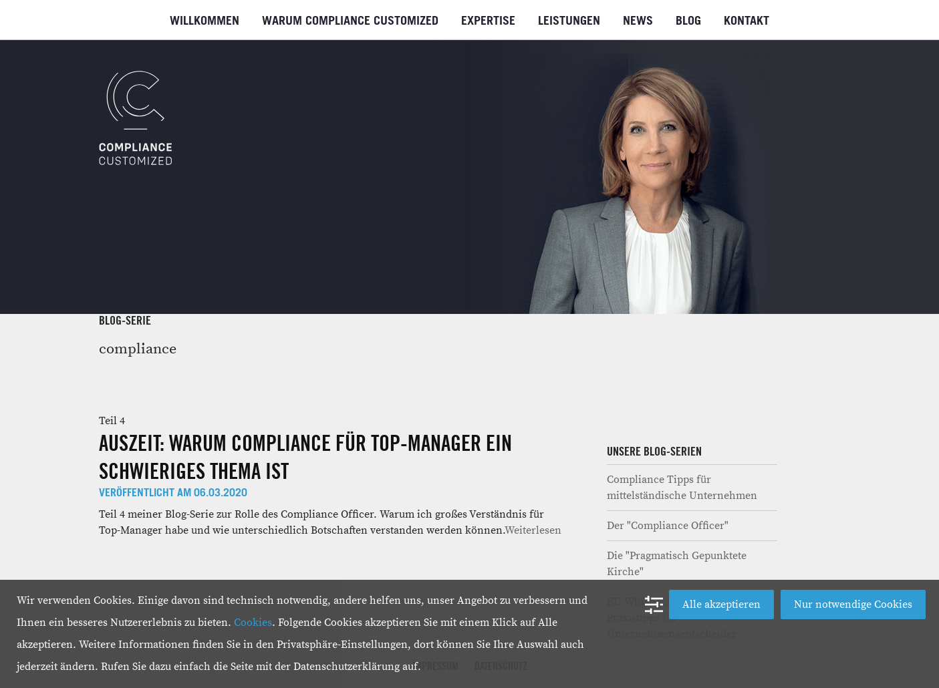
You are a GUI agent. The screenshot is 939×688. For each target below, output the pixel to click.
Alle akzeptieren (721, 604)
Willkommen (204, 21)
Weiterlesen (533, 530)
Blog (688, 21)
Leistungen (569, 21)
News (638, 21)
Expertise (488, 21)
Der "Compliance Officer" (667, 525)
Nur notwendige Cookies (853, 604)
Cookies (253, 622)
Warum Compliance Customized (350, 21)
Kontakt (746, 21)
